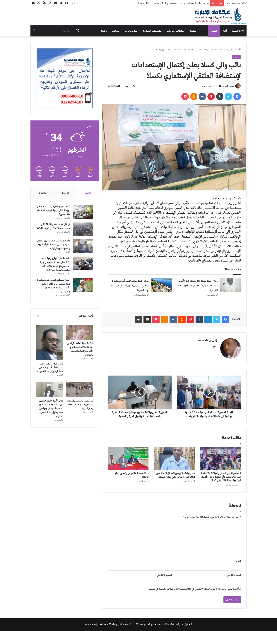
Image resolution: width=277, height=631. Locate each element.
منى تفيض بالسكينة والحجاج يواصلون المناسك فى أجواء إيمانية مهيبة (80, 405)
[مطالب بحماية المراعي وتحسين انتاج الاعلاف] (128, 458)
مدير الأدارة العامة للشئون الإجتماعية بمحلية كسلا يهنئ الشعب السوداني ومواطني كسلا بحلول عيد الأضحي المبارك (50, 409)
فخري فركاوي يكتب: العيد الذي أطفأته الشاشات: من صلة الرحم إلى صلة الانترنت (50, 368)
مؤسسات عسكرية (152, 30)
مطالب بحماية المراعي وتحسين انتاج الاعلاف (131, 475)
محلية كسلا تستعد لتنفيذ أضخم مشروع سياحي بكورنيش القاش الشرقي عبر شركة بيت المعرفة (129, 286)
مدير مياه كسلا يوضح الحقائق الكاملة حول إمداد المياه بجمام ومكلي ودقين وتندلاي (175, 475)
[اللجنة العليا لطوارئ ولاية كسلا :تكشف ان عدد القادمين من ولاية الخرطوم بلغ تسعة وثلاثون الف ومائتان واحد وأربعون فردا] (83, 263)
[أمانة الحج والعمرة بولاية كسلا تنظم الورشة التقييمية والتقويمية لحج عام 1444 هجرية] (83, 212)
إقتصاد (214, 30)
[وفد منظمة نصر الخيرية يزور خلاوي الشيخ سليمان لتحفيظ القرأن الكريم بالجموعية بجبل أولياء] (83, 246)
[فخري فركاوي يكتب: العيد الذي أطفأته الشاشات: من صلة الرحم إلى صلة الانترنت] (49, 342)
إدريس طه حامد (227, 86)
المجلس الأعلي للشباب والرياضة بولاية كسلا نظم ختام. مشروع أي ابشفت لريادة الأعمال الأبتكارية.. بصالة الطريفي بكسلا (220, 477)
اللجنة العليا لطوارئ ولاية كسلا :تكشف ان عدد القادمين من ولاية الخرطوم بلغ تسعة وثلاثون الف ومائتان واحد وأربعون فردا (55, 264)
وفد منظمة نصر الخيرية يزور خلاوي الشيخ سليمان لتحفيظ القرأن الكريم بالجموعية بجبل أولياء (53, 245)
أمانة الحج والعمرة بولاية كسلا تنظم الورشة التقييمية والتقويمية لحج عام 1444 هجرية (53, 210)
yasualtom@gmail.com (96, 624)
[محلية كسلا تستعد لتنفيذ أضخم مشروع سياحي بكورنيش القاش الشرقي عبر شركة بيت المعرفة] (161, 285)
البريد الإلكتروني (233, 575)
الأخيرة (65, 192)
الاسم (238, 561)
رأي (203, 30)
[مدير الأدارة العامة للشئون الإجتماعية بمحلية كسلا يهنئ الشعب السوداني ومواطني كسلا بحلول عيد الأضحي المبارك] (49, 389)
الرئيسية (238, 30)
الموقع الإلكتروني (164, 575)
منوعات (115, 30)
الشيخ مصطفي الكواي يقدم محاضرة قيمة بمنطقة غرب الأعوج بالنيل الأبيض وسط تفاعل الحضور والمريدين (53, 286)
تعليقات (42, 192)
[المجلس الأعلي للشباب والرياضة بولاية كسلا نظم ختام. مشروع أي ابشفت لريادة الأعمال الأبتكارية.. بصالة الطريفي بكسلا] (220, 458)
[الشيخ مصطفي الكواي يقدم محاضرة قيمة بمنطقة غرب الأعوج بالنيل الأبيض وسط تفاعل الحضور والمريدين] (83, 285)
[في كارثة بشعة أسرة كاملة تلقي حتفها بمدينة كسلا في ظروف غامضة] (83, 229)
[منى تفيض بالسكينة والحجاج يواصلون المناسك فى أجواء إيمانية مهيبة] (79, 389)
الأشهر (87, 192)
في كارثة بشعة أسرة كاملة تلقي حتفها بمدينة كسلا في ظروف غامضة (53, 226)
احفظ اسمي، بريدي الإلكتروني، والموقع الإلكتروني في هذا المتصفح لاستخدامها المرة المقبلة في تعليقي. (193, 589)
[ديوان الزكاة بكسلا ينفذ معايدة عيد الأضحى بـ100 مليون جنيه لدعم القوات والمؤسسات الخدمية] (230, 285)
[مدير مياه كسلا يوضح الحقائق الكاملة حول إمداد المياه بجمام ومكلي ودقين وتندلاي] (174, 458)
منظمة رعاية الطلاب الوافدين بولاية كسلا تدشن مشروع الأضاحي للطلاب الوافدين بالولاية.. (79, 349)
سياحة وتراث (131, 30)
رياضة (104, 30)
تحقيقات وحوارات (175, 30)
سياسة (193, 30)
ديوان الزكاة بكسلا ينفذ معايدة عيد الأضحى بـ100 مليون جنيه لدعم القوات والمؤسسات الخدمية (198, 286)
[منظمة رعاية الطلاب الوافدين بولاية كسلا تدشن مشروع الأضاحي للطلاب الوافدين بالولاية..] (79, 332)
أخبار (224, 30)
